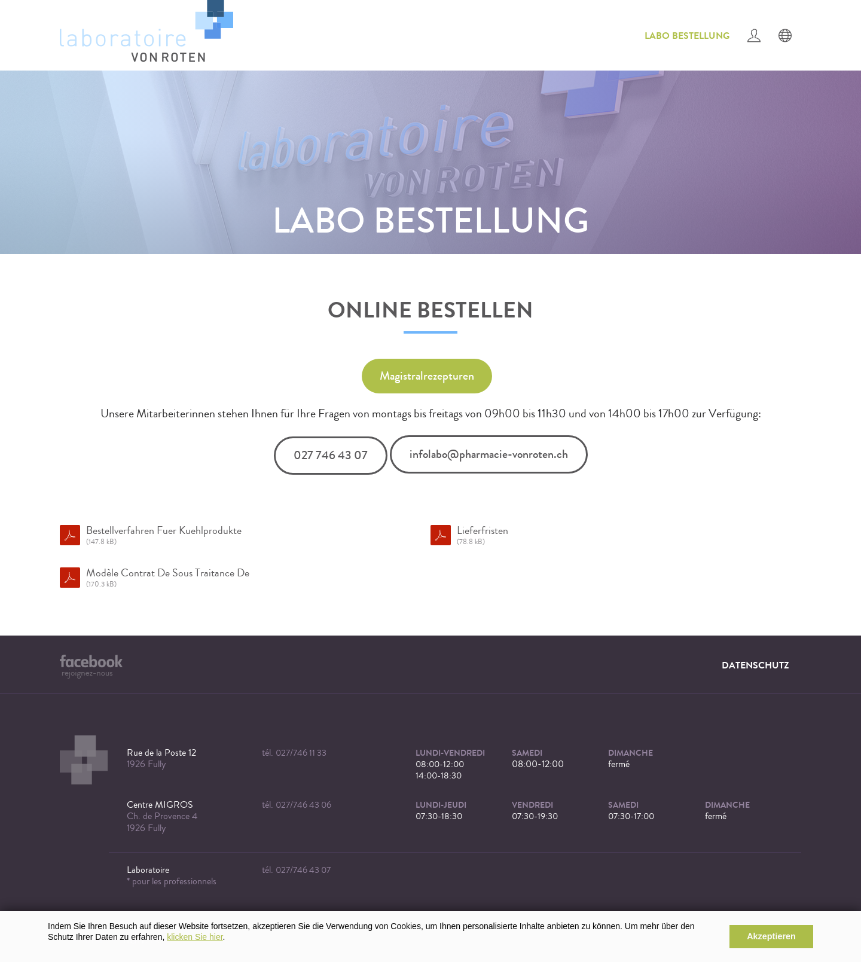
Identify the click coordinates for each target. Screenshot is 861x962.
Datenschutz (755, 665)
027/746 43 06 (303, 805)
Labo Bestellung (687, 35)
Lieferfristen (615, 535)
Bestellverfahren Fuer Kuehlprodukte (244, 535)
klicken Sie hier (194, 937)
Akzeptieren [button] (771, 936)
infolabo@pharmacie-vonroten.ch (489, 454)
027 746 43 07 (331, 455)
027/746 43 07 (303, 870)
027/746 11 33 (301, 753)
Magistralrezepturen (427, 375)
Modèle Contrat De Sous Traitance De (244, 578)
